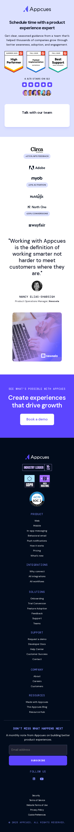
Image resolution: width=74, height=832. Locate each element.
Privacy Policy (37, 809)
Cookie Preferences (37, 814)
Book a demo (37, 419)
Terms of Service (37, 800)
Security (36, 795)
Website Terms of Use (37, 805)
